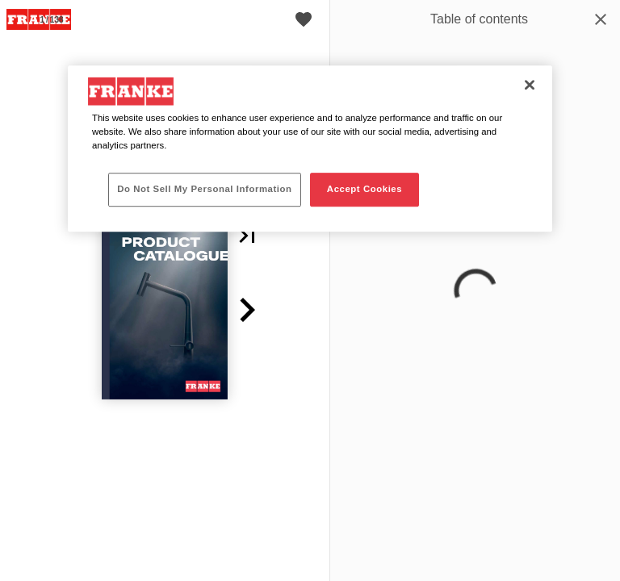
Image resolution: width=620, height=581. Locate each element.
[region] (310, 148)
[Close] (529, 84)
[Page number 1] (51, 19)
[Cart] (303, 19)
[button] (247, 235)
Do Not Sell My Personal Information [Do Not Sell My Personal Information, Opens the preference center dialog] (204, 189)
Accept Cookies (364, 189)
